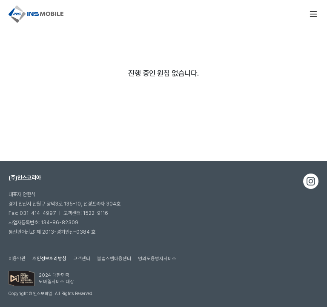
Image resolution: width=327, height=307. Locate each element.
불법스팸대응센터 (114, 258)
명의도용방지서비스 (157, 258)
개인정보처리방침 (49, 258)
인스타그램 (311, 181)
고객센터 (81, 258)
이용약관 (17, 258)
